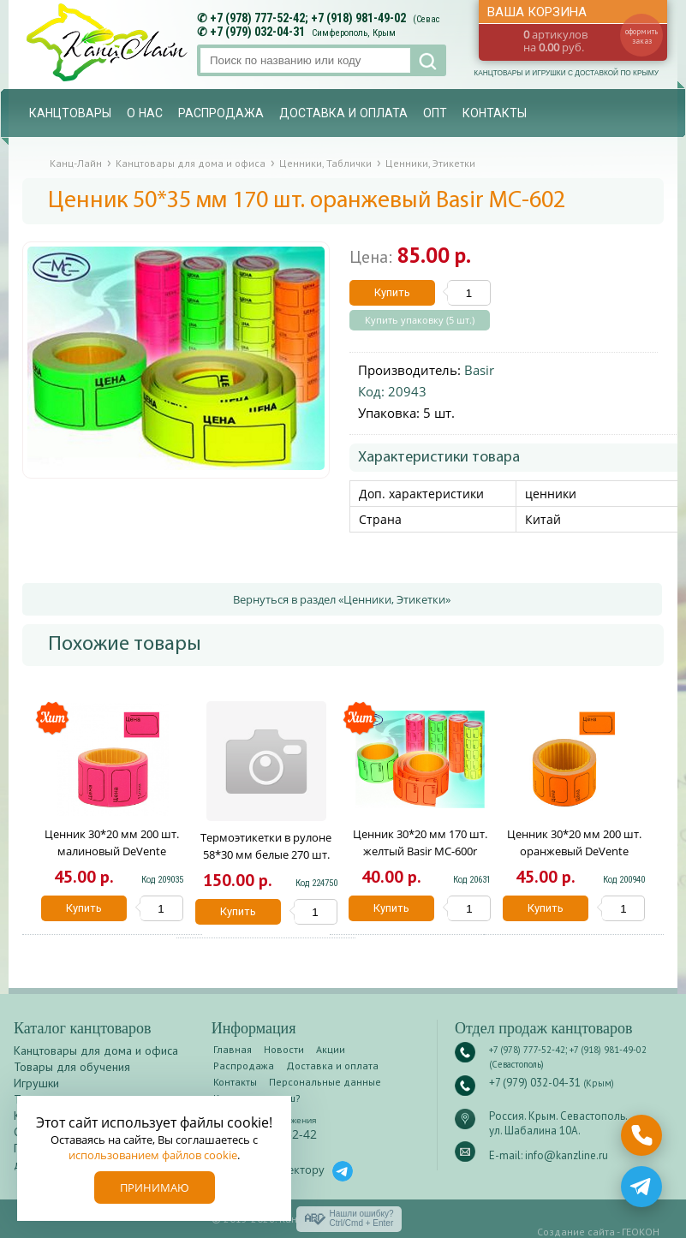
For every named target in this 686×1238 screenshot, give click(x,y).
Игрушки (36, 1083)
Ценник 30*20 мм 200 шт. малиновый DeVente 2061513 (112, 851)
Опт (435, 113)
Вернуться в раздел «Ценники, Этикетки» (341, 599)
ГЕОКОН (640, 1231)
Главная (232, 1049)
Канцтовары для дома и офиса (96, 1050)
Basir (479, 369)
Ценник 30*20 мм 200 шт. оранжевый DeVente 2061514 (574, 851)
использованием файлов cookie (153, 1155)
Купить (392, 292)
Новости (284, 1049)
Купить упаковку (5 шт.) (419, 320)
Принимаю (154, 1187)
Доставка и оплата (343, 113)
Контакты (494, 113)
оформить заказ (641, 36)
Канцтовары (70, 113)
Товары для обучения (72, 1066)
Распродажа (221, 113)
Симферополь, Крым (354, 33)
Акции (330, 1049)
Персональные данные (325, 1081)
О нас (145, 113)
